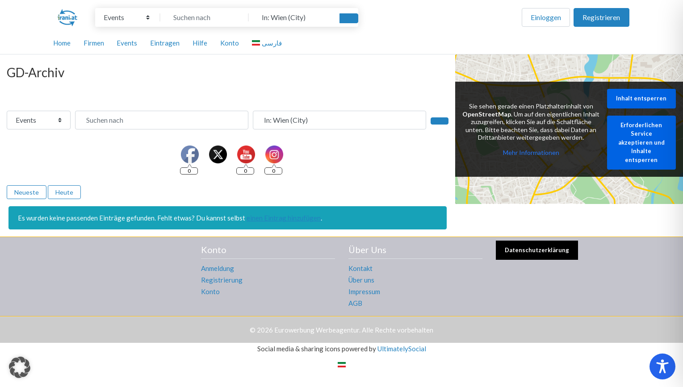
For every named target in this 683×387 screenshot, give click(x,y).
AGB (355, 303)
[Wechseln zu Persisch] (341, 364)
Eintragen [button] (165, 43)
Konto (210, 291)
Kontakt (360, 268)
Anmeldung (217, 268)
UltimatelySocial (401, 349)
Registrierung (222, 280)
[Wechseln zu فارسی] (268, 42)
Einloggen (546, 17)
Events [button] (127, 43)
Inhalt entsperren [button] (641, 98)
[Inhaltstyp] (126, 17)
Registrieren (601, 17)
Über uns (361, 280)
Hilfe (200, 43)
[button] (19, 367)
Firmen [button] (94, 43)
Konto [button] (229, 43)
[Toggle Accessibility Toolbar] (662, 366)
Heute (64, 192)
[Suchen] (348, 18)
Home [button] (62, 43)
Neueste (26, 192)
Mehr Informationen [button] (531, 152)
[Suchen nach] (205, 17)
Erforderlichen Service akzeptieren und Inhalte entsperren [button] (641, 142)
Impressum (364, 291)
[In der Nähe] (293, 17)
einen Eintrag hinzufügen (284, 218)
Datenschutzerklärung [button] (537, 250)
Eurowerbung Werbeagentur (316, 330)
